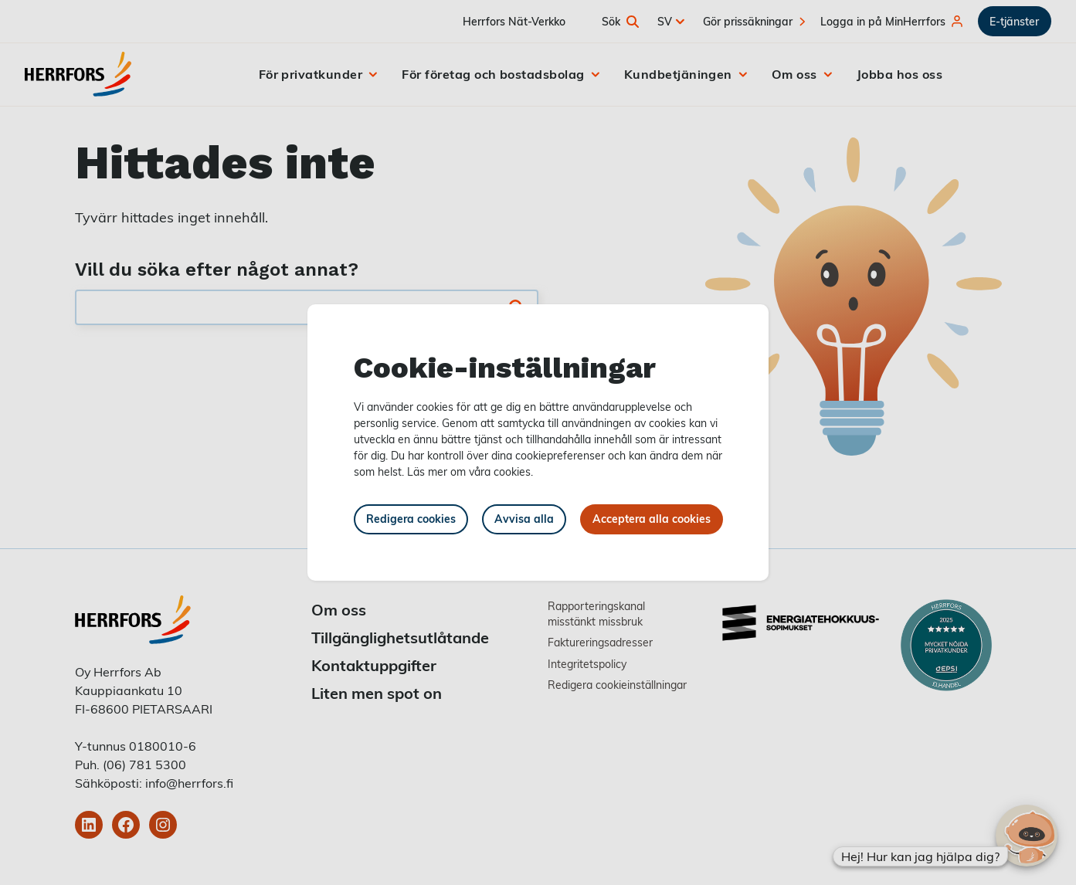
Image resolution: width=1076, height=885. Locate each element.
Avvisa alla (524, 518)
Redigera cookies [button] (411, 518)
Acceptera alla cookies (651, 518)
